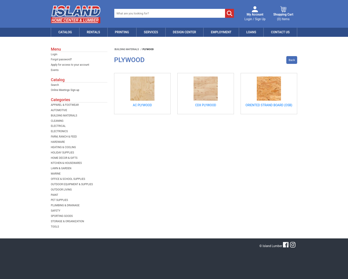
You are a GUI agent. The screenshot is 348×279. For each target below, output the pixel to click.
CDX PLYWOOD (205, 105)
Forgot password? (61, 59)
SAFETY (55, 210)
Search (55, 84)
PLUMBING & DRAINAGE (65, 205)
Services (151, 32)
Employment (221, 32)
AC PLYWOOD (142, 105)
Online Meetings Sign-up (65, 90)
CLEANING (57, 120)
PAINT (54, 194)
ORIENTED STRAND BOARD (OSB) (268, 105)
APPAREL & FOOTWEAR (65, 104)
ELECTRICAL (58, 126)
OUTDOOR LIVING (61, 189)
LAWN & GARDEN (61, 168)
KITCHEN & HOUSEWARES (66, 163)
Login (54, 54)
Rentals (93, 32)
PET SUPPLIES (59, 200)
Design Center (184, 32)
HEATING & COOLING (63, 147)
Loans (251, 32)
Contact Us (280, 32)
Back (292, 60)
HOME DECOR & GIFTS (64, 157)
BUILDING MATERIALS (64, 115)
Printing (122, 32)
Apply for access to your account (70, 64)
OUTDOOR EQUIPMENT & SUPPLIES (72, 184)
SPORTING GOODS (62, 216)
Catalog (65, 32)
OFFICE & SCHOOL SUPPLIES (68, 179)
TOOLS (55, 226)
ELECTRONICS (59, 131)
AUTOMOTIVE (59, 110)
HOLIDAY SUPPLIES (62, 152)
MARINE (56, 173)
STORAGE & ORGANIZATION (67, 221)
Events (55, 70)
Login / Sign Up (255, 16)
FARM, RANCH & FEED (64, 136)
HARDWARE (58, 141)
